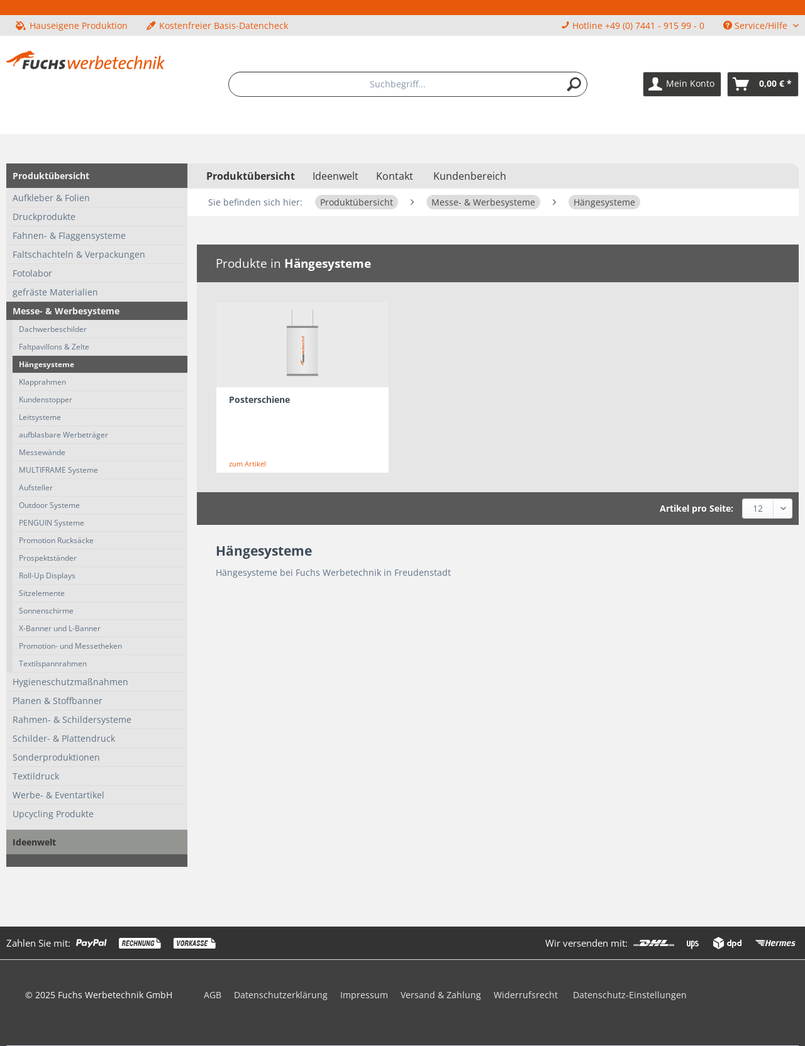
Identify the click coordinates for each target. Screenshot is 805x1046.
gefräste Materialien (55, 292)
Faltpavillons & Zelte (54, 346)
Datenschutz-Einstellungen (630, 995)
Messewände (42, 452)
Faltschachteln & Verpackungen (79, 254)
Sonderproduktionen (56, 757)
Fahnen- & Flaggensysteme (69, 235)
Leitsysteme (40, 417)
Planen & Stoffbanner (58, 701)
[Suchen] (574, 84)
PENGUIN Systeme (51, 522)
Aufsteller (36, 487)
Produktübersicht (51, 176)
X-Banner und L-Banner (60, 628)
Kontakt (394, 176)
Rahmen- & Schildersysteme (72, 719)
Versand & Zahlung (441, 995)
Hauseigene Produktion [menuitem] (72, 25)
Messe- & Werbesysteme (66, 311)
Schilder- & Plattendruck (64, 738)
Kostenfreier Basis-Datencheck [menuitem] (217, 25)
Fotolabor (32, 273)
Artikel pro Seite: (696, 508)
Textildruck (36, 776)
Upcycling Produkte (53, 814)
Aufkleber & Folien (51, 198)
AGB (212, 995)
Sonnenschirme (46, 610)
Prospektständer (48, 558)
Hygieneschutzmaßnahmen (70, 682)
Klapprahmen (42, 382)
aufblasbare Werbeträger (63, 434)
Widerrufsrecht (526, 995)
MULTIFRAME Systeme (58, 470)
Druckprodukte (44, 217)
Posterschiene (259, 399)
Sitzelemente (42, 593)
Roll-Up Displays (47, 575)
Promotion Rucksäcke (56, 540)
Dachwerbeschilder (53, 329)
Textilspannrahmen (53, 663)
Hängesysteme (46, 364)
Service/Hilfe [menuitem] (756, 25)
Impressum (364, 995)
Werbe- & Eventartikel (58, 795)
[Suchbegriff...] (408, 84)
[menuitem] (408, 84)
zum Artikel (247, 463)
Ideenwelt (34, 842)
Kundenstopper (45, 399)
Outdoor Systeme (49, 505)
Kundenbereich (469, 176)
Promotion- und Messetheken (70, 646)
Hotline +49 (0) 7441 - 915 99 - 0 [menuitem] (632, 25)
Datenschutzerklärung (281, 995)
